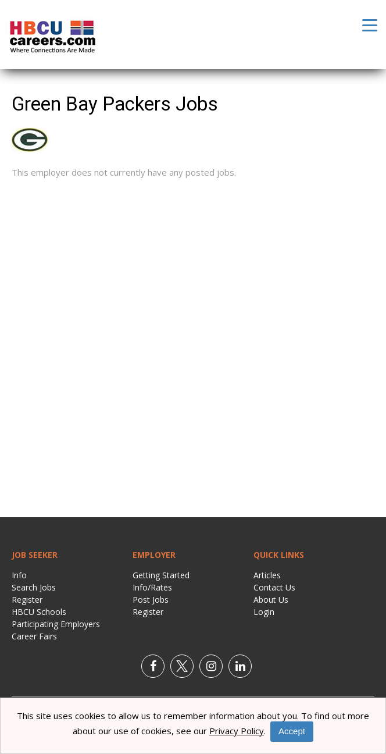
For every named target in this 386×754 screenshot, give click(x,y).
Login (263, 611)
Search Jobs (34, 587)
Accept (291, 731)
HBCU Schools (39, 611)
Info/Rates (152, 587)
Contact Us (274, 587)
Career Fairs (34, 636)
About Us (270, 599)
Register (27, 599)
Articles (267, 575)
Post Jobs (151, 599)
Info (19, 575)
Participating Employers (56, 623)
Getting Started (161, 575)
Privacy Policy (236, 731)
